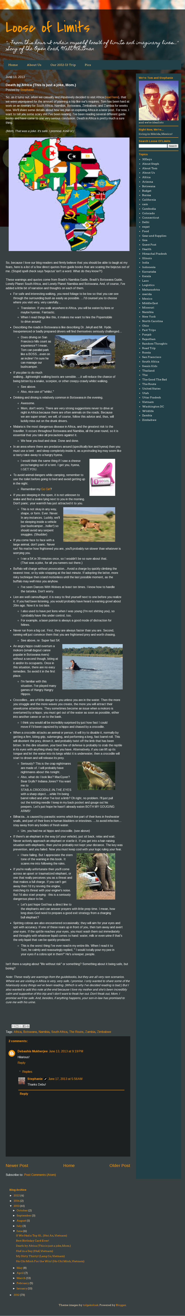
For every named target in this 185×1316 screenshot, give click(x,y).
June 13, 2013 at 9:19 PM (66, 1051)
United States (151, 388)
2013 (16, 1205)
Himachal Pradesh (154, 253)
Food (145, 231)
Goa (144, 240)
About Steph (150, 163)
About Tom (149, 168)
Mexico (147, 298)
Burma (146, 195)
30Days (147, 159)
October (22, 1210)
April (20, 1272)
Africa (18, 1031)
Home (13, 65)
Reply (21, 1062)
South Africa (59, 1031)
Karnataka (149, 271)
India (145, 262)
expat (146, 226)
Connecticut (150, 217)
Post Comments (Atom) (40, 1174)
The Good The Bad (154, 379)
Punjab (146, 334)
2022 (17, 1195)
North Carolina (152, 321)
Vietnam (148, 401)
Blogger (121, 1305)
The (145, 374)
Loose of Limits (48, 27)
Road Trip (149, 348)
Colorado (148, 213)
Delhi (145, 222)
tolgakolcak (90, 1305)
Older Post (119, 1165)
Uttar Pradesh (151, 397)
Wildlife (148, 411)
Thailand (148, 370)
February (23, 1283)
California (149, 199)
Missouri (148, 307)
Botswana (30, 1031)
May (20, 1267)
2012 (16, 1294)
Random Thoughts (154, 343)
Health (146, 249)
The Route (76, 1031)
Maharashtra (151, 289)
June (20, 1231)
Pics (88, 65)
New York (149, 316)
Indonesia (149, 267)
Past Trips (149, 330)
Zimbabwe (104, 1031)
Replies (27, 1071)
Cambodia (149, 208)
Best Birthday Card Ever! (32, 1240)
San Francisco (151, 357)
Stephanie (27, 89)
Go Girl (45, 489)
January (22, 1288)
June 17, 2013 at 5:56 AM (65, 1078)
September (24, 1215)
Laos (145, 280)
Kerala (146, 276)
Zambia (90, 1031)
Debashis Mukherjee (33, 1051)
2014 (17, 1200)
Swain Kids (149, 366)
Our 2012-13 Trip (63, 65)
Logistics (148, 285)
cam (145, 204)
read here (112, 97)
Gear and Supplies (154, 235)
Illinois (147, 258)
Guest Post (149, 244)
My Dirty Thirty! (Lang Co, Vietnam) (40, 1256)
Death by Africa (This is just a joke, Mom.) (43, 1245)
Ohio (145, 325)
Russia (146, 352)
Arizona (147, 181)
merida (147, 294)
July (19, 1225)
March (21, 1278)
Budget (146, 190)
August (21, 1220)
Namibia (44, 1031)
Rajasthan (149, 339)
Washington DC (153, 406)
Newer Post (17, 1165)
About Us (34, 65)
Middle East (150, 303)
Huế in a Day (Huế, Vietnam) (34, 1251)
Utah (145, 393)
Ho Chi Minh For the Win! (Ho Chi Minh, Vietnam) (50, 1261)
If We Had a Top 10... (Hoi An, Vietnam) (41, 1235)
